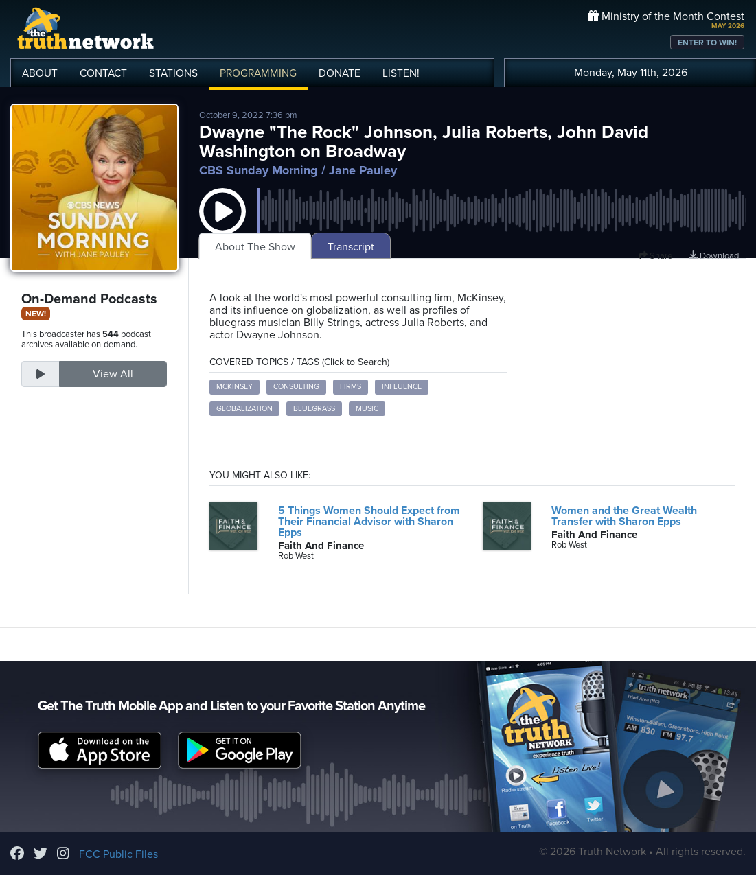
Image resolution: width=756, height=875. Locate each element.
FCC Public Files (118, 854)
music (367, 408)
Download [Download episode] (714, 255)
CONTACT (103, 73)
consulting (296, 386)
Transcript (351, 247)
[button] (222, 225)
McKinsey (234, 386)
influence (402, 386)
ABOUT (40, 73)
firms (350, 386)
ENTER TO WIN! (707, 42)
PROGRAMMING (258, 73)
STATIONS (173, 73)
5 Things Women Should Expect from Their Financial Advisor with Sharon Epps (369, 521)
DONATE (339, 73)
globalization (244, 408)
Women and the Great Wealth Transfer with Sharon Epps (624, 516)
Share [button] (655, 255)
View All (113, 374)
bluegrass (314, 408)
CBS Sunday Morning (258, 170)
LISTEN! (401, 73)
